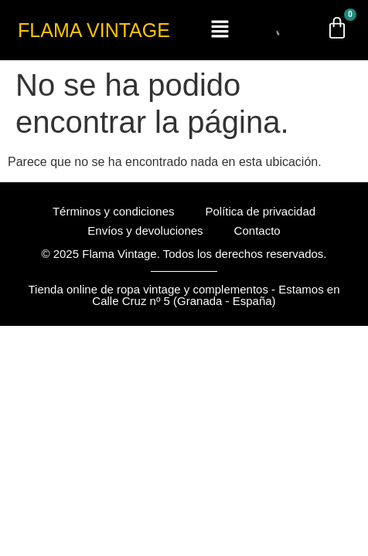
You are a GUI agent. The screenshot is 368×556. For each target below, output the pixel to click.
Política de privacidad (260, 211)
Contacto (257, 230)
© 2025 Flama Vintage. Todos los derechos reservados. (183, 253)
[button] (220, 30)
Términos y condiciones (114, 211)
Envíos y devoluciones (145, 230)
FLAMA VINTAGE (94, 30)
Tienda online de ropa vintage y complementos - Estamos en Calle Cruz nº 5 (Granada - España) (183, 295)
